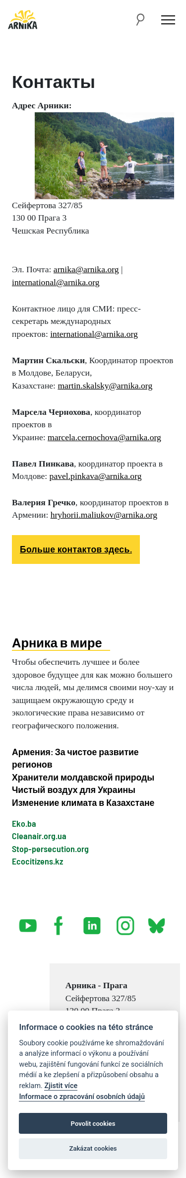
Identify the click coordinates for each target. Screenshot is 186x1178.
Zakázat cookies (93, 1148)
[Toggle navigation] (168, 19)
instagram (125, 922)
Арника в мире (57, 642)
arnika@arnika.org (86, 269)
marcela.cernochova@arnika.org (104, 437)
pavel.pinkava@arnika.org (96, 476)
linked (93, 922)
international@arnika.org (56, 282)
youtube (28, 922)
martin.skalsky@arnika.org (105, 386)
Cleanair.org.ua (39, 835)
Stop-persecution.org (50, 848)
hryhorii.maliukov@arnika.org (104, 515)
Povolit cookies (93, 1123)
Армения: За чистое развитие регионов (75, 758)
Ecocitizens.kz (37, 861)
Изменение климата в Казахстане (83, 802)
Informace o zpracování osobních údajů (82, 1097)
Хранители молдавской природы (83, 777)
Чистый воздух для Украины (73, 789)
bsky (156, 922)
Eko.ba (24, 823)
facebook (60, 922)
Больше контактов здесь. (76, 549)
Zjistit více (60, 1086)
